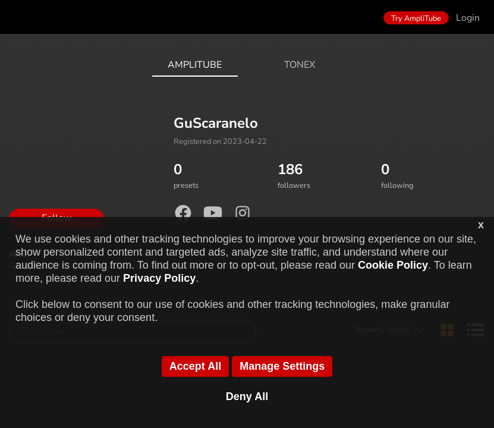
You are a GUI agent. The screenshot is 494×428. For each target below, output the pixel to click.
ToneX (299, 64)
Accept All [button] (195, 366)
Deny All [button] (247, 396)
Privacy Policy (159, 278)
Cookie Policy (393, 265)
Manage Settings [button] (282, 366)
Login (468, 17)
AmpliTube (195, 64)
